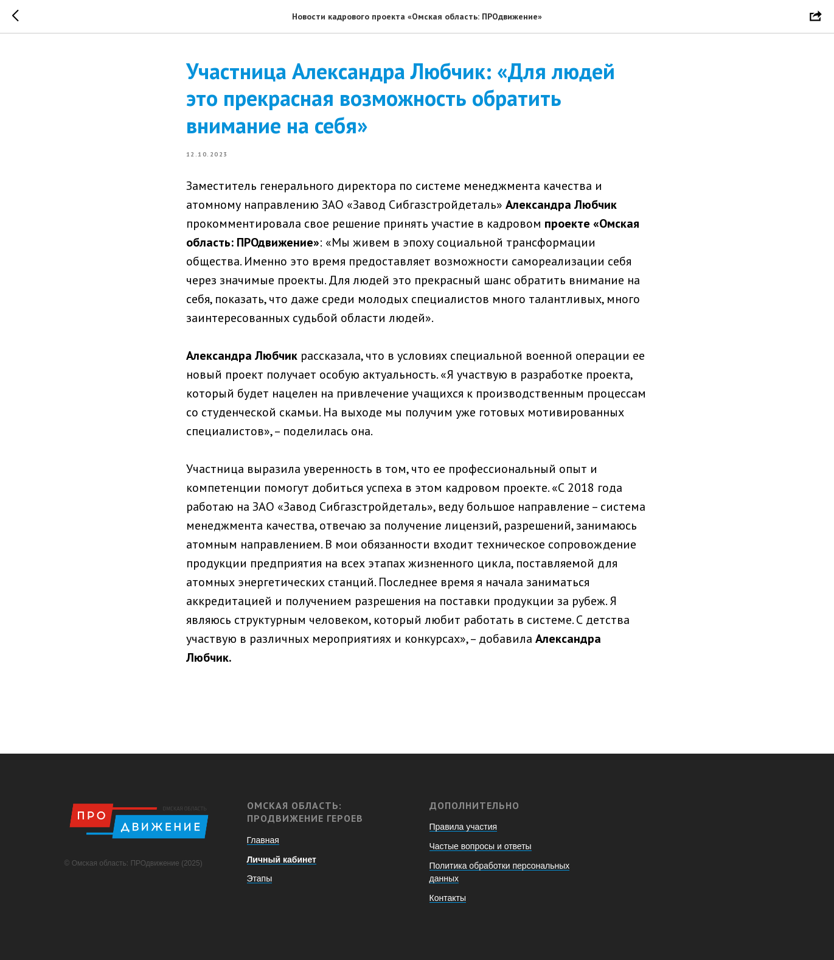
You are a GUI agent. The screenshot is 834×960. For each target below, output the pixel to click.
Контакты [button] (447, 898)
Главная (263, 840)
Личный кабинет (281, 859)
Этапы (260, 878)
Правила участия (463, 827)
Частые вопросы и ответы (480, 846)
